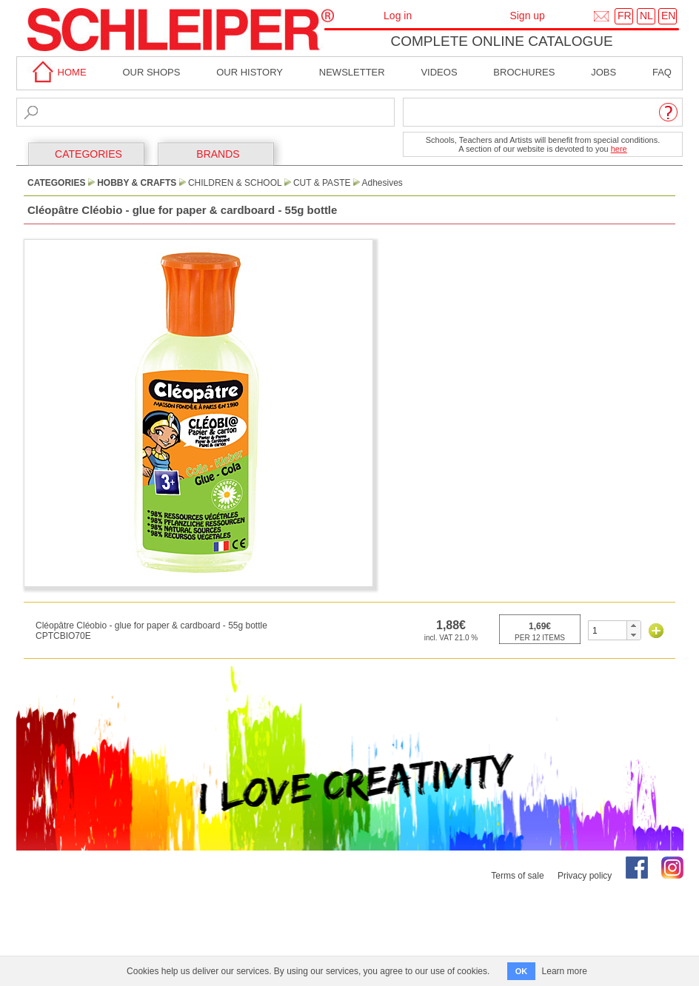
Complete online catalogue (501, 41)
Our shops (151, 72)
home (57, 72)
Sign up (526, 15)
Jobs (603, 72)
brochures (524, 72)
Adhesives (381, 183)
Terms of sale (517, 876)
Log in (398, 15)
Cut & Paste (322, 183)
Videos (439, 72)
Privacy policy (585, 876)
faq (662, 72)
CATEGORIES (88, 154)
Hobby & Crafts (136, 183)
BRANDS (217, 154)
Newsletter (352, 72)
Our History (249, 72)
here (619, 148)
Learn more (564, 971)
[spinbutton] (607, 630)
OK (521, 971)
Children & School (234, 183)
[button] (633, 625)
